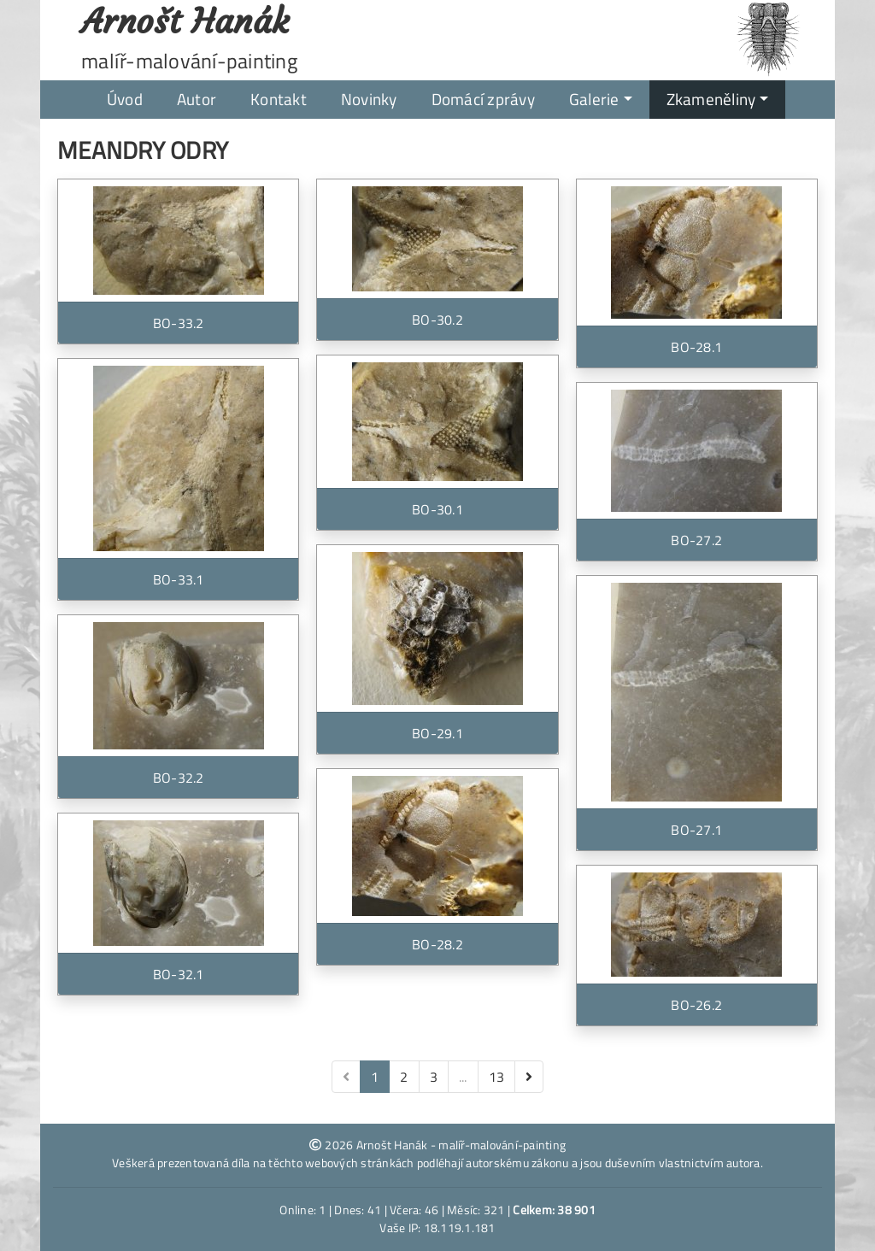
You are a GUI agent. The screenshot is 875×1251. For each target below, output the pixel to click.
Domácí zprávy (483, 98)
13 (497, 1076)
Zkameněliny (711, 98)
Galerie (594, 98)
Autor (196, 98)
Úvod (125, 98)
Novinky (369, 98)
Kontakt (278, 98)
